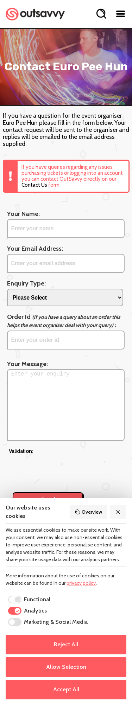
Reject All (66, 644)
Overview (88, 512)
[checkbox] (28, 599)
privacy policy (81, 583)
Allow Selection (66, 667)
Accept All (66, 689)
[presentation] (62, 469)
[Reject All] (118, 512)
